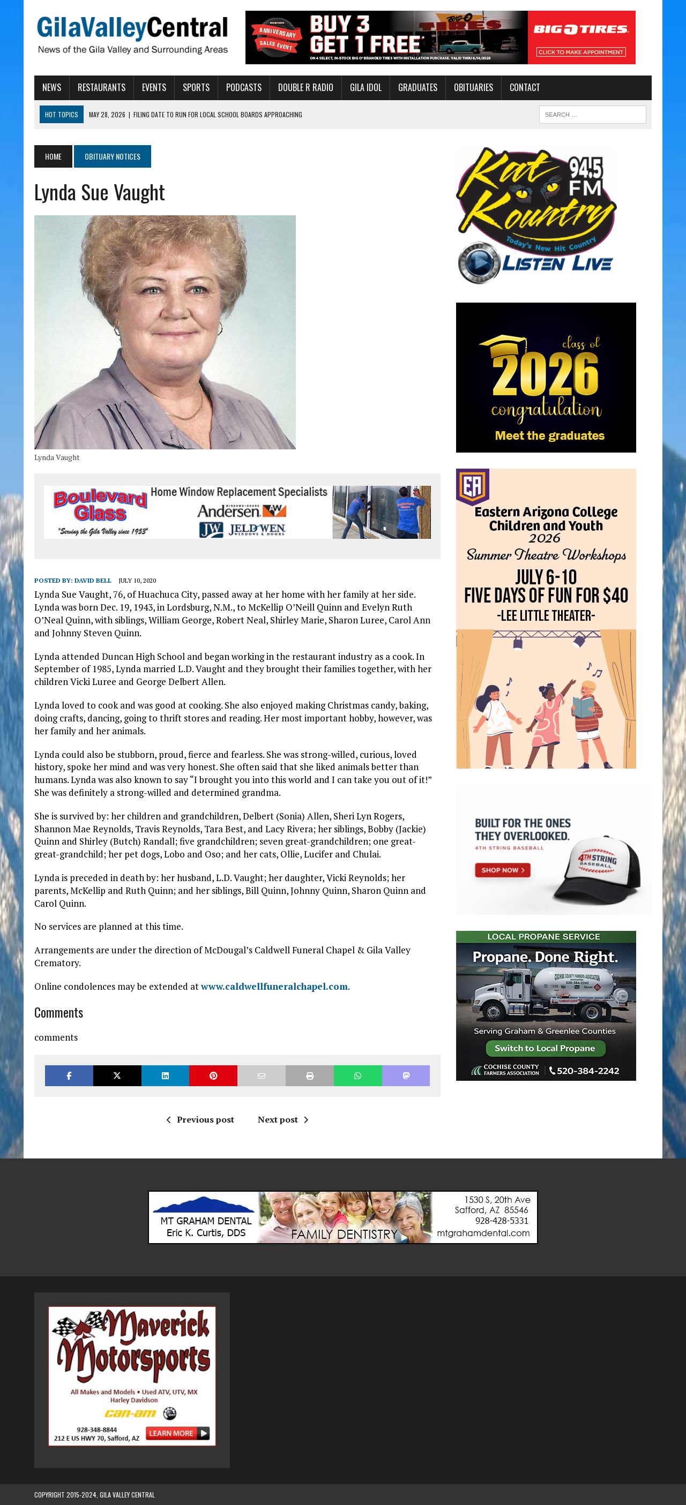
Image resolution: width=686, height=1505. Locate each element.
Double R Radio (305, 87)
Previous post (200, 1119)
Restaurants (101, 87)
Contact (525, 87)
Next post (283, 1119)
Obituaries (473, 87)
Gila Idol (366, 87)
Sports (196, 87)
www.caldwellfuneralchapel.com (274, 986)
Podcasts (244, 87)
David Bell (92, 580)
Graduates (417, 87)
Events (154, 87)
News (51, 87)
